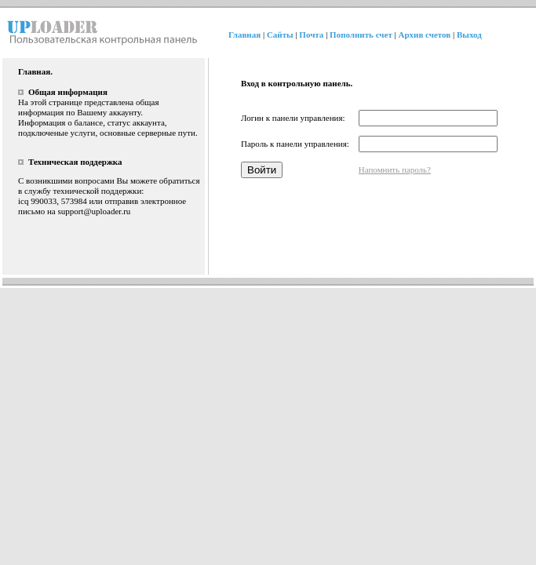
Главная (244, 34)
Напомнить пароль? (395, 169)
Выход (469, 34)
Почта (311, 34)
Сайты (280, 34)
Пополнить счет (361, 34)
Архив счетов (425, 34)
